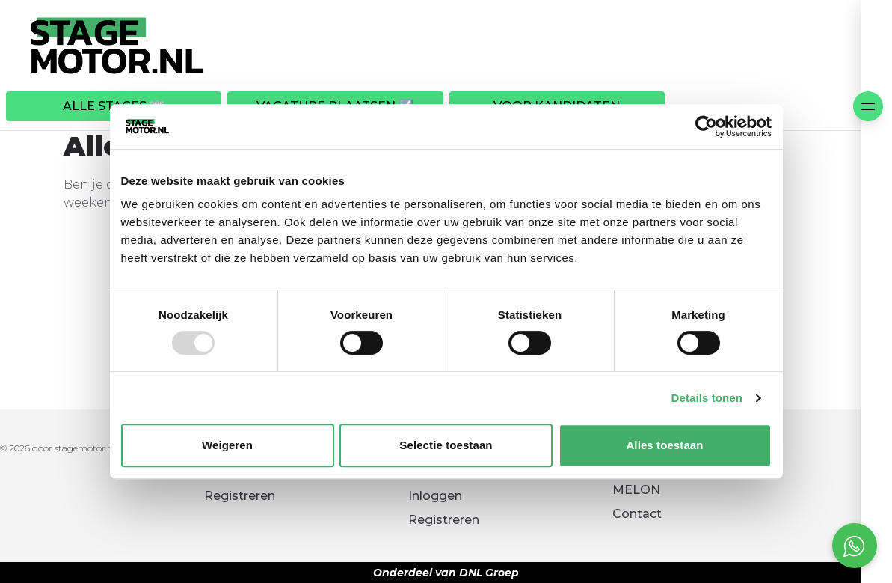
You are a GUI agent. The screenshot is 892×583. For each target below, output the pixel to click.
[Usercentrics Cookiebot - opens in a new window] (706, 126)
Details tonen (706, 397)
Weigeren (227, 445)
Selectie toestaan (445, 445)
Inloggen (435, 496)
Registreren (239, 496)
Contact (637, 514)
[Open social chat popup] (854, 545)
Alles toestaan (664, 445)
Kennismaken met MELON (668, 481)
